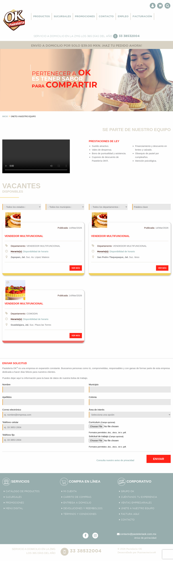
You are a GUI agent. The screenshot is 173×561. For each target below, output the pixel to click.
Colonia (130, 400)
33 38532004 (129, 36)
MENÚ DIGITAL (14, 508)
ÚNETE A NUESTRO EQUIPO (137, 508)
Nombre (43, 388)
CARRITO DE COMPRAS (77, 497)
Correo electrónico (43, 413)
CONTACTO (106, 16)
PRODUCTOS (41, 16)
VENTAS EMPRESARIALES (136, 503)
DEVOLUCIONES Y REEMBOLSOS (83, 508)
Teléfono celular (43, 425)
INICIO (5, 116)
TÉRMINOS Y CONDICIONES (79, 514)
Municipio (130, 388)
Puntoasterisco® (146, 552)
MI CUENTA (70, 491)
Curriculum (130, 424)
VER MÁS (75, 268)
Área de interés (130, 413)
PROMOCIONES (85, 16)
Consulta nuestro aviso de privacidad (115, 460)
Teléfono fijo (43, 438)
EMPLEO (123, 16)
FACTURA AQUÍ (130, 514)
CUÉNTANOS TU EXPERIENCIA (139, 497)
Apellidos (43, 400)
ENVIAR (158, 458)
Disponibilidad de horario (35, 251)
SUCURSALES (62, 16)
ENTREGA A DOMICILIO (77, 503)
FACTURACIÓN (142, 16)
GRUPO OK (127, 491)
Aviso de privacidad (145, 537)
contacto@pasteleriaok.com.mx (136, 534)
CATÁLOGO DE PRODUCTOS (23, 491)
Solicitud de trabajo (130, 438)
